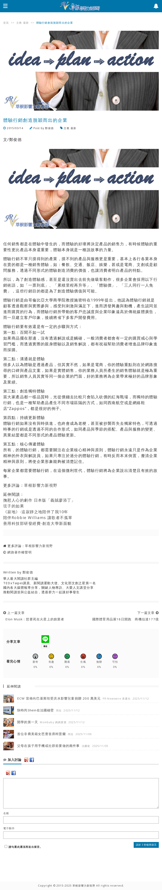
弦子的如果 (13, 505)
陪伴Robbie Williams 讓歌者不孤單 (38, 517)
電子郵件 (9, 828)
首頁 (6, 23)
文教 (19, 23)
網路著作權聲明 (19, 552)
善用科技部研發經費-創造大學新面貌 (37, 523)
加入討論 (12, 760)
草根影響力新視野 (41, 485)
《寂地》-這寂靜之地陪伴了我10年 (35, 511)
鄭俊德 (49, 128)
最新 (26, 23)
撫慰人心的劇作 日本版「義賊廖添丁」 (39, 500)
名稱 (6, 813)
